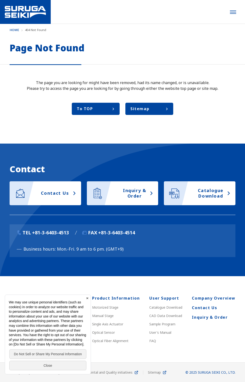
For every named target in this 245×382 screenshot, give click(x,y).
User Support (164, 298)
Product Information (116, 298)
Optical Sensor (103, 332)
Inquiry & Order (210, 317)
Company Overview (213, 298)
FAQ (152, 341)
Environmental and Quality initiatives (104, 372)
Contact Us (204, 307)
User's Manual (160, 332)
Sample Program (162, 324)
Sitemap (154, 372)
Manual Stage (103, 315)
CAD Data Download (165, 315)
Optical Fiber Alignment (110, 341)
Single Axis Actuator (107, 324)
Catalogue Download (165, 307)
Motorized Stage (105, 307)
